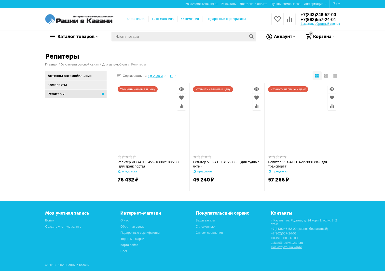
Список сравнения (209, 232)
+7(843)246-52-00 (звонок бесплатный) (299, 229)
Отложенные (205, 226)
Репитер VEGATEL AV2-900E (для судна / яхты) (226, 164)
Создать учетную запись (63, 226)
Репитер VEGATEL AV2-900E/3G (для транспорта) (298, 164)
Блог (123, 251)
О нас (124, 220)
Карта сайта (136, 19)
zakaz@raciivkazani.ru (201, 4)
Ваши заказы (205, 220)
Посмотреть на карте (286, 247)
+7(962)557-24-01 (318, 19)
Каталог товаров (76, 37)
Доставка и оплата (253, 4)
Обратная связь (132, 226)
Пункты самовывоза (286, 4)
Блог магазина (163, 19)
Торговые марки (132, 239)
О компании (190, 19)
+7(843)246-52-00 (318, 14)
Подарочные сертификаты (226, 19)
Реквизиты (228, 4)
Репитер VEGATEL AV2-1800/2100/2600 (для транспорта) (149, 164)
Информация (314, 4)
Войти (49, 220)
